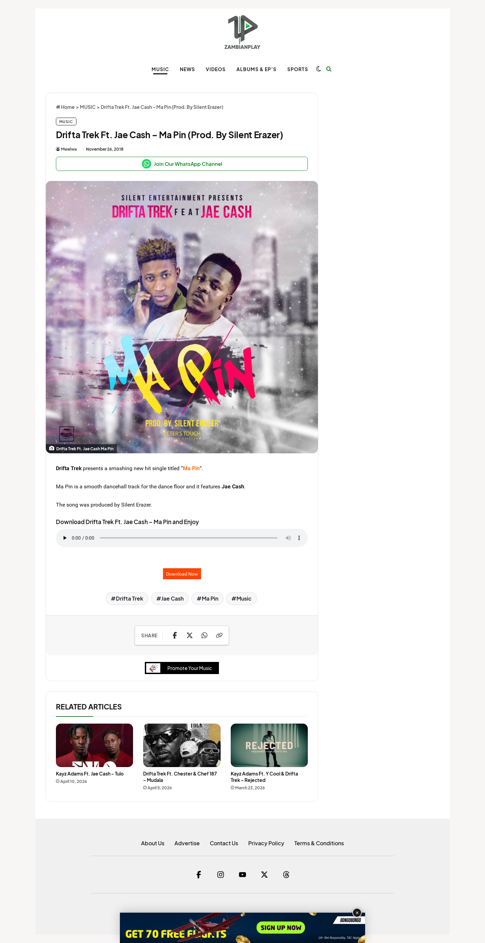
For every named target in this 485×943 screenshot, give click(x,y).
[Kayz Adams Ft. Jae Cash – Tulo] (94, 745)
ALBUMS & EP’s (256, 69)
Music (244, 598)
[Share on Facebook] (175, 635)
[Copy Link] (219, 635)
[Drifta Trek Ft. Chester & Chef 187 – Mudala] (181, 745)
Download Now (182, 574)
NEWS (187, 69)
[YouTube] (242, 874)
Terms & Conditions (319, 843)
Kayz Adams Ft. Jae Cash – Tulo (90, 773)
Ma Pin (210, 598)
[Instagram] (220, 874)
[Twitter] (264, 874)
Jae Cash (233, 486)
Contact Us (224, 843)
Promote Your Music (181, 668)
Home (65, 107)
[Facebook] (198, 874)
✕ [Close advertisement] (357, 912)
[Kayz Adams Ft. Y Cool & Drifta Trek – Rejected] (269, 745)
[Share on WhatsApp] (204, 635)
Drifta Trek (69, 468)
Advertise (187, 843)
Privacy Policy (266, 843)
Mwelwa (69, 149)
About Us (152, 843)
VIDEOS (216, 69)
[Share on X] (189, 635)
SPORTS (297, 69)
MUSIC (160, 69)
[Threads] (286, 874)
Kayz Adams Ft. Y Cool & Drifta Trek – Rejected (264, 776)
